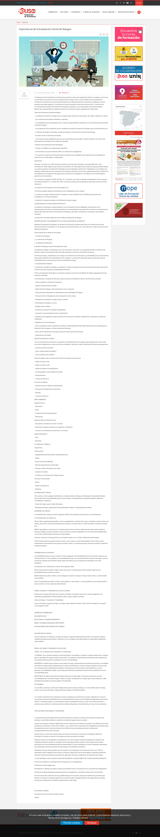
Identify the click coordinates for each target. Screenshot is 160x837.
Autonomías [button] (128, 107)
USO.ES (50, 3)
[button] (131, 178)
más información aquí (100, 817)
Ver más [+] (119, 179)
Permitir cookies (72, 822)
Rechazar (91, 822)
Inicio (18, 22)
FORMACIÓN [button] (53, 12)
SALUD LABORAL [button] (109, 12)
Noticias (25, 22)
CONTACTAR (43, 3)
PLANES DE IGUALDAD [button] (92, 12)
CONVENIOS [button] (76, 12)
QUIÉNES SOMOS (21, 3)
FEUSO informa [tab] (129, 133)
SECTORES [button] (65, 12)
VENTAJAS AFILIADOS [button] (127, 12)
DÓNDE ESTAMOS (32, 3)
